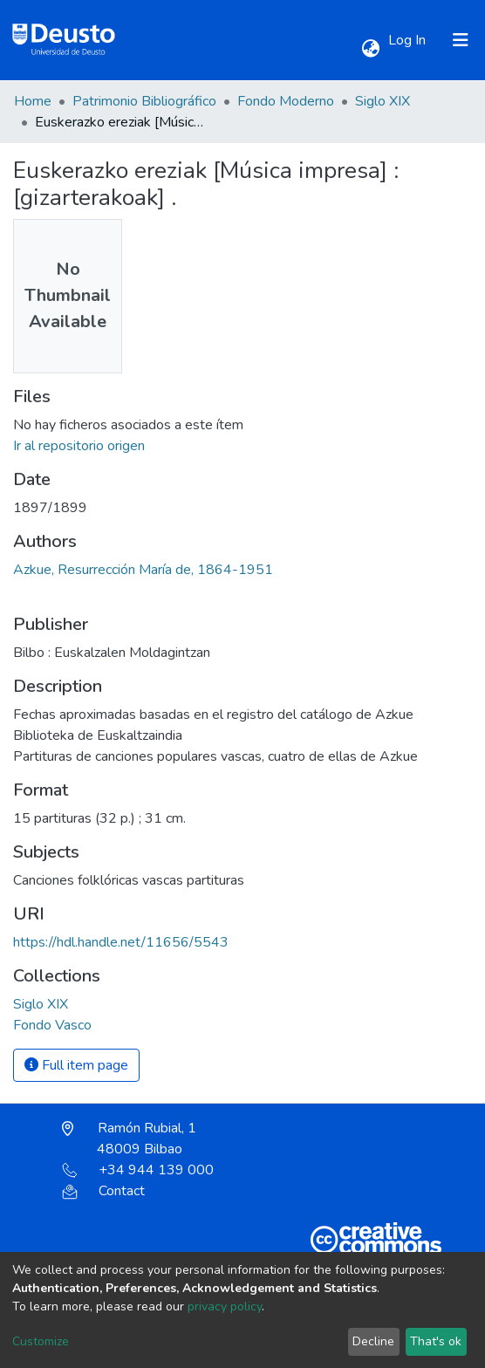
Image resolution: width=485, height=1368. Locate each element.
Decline (373, 1341)
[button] (370, 48)
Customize (40, 1341)
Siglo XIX (382, 101)
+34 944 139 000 (138, 1170)
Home (32, 101)
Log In (408, 40)
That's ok (435, 1341)
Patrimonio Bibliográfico (144, 101)
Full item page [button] (76, 1065)
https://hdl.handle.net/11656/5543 (121, 942)
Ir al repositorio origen (79, 445)
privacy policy (225, 1306)
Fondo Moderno (285, 101)
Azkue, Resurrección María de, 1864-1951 (143, 569)
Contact (103, 1190)
